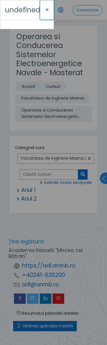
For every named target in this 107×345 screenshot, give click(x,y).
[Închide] (47, 9)
